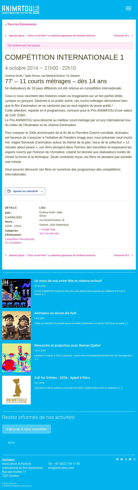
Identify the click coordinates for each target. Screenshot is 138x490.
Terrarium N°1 (122, 35)
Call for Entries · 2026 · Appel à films (62, 378)
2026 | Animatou (10, 483)
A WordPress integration (11, 486)
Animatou (20, 10)
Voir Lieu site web (49, 233)
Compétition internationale (19, 239)
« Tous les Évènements (20, 24)
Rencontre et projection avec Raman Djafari (67, 345)
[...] (43, 294)
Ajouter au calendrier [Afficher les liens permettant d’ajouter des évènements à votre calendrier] (25, 191)
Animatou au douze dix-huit (55, 313)
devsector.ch (27, 486)
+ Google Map (47, 229)
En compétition (13, 242)
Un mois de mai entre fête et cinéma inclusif (68, 281)
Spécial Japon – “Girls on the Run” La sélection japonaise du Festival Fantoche (51, 35)
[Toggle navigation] (129, 8)
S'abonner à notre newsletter (26, 429)
